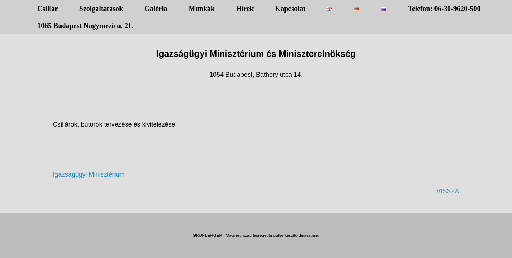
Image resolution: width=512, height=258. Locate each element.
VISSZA (448, 191)
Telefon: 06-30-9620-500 (444, 8)
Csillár (47, 8)
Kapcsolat (290, 8)
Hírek (245, 8)
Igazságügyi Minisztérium (88, 174)
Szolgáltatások (101, 8)
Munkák (202, 8)
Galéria (155, 8)
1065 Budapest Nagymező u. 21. (85, 25)
